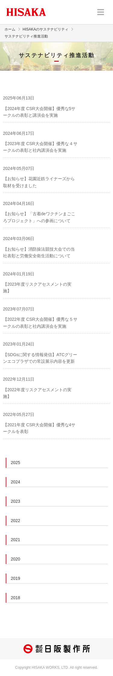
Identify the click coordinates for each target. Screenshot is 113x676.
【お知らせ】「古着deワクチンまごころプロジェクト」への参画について (39, 217)
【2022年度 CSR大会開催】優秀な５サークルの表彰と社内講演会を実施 (40, 322)
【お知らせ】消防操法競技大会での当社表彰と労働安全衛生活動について (39, 252)
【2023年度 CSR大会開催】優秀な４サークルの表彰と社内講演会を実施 (40, 147)
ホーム (10, 29)
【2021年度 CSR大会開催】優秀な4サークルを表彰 (39, 428)
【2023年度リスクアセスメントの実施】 (37, 287)
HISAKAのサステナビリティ (45, 29)
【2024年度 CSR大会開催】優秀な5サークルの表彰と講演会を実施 (39, 112)
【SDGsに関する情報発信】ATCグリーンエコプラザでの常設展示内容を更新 (40, 358)
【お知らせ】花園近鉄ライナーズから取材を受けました (39, 182)
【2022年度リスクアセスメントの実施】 (37, 393)
